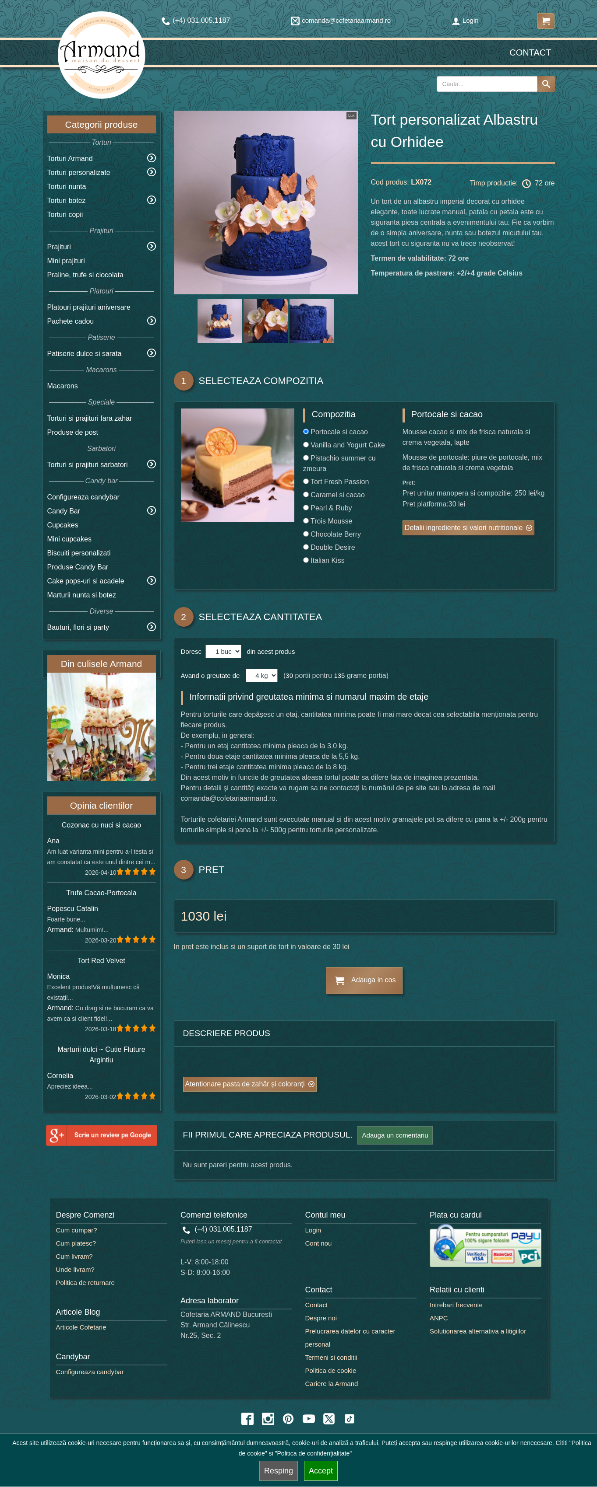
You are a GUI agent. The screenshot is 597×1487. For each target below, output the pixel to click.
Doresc (192, 651)
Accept (321, 1470)
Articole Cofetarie (81, 1327)
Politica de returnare (85, 1282)
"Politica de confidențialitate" (313, 1453)
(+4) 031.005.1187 (217, 1229)
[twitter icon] (329, 1418)
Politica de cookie (331, 1370)
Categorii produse (101, 124)
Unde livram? (75, 1269)
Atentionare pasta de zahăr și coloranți (245, 1084)
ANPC (439, 1318)
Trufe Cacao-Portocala (101, 893)
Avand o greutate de (210, 675)
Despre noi (321, 1318)
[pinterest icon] (288, 1418)
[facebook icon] (247, 1418)
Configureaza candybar (83, 497)
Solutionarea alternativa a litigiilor (478, 1331)
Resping (278, 1470)
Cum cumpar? (76, 1230)
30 (289, 675)
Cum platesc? (76, 1243)
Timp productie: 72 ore (512, 183)
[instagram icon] (268, 1418)
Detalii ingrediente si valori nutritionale (464, 527)
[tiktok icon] (349, 1418)
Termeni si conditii (331, 1357)
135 (339, 675)
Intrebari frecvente (456, 1305)
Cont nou (318, 1243)
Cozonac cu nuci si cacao (101, 825)
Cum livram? (74, 1256)
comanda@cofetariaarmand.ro (341, 20)
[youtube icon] (309, 1418)
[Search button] (546, 84)
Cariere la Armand (331, 1383)
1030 (195, 916)
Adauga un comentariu (395, 1135)
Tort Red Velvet (101, 960)
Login (465, 20)
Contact (530, 52)
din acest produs (269, 651)
